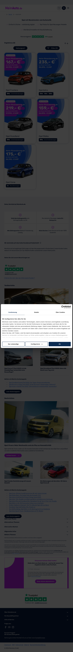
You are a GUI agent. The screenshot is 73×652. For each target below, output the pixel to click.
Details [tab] (36, 312)
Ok (60, 344)
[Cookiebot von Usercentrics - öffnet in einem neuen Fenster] (62, 306)
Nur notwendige (13, 344)
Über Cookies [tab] (60, 312)
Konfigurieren (36, 344)
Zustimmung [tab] (12, 312)
